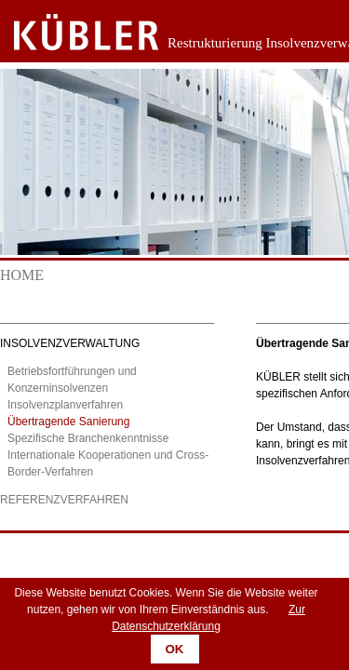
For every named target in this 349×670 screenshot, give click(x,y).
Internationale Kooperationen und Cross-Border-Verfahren (107, 463)
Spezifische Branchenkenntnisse (87, 438)
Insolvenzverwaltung (70, 343)
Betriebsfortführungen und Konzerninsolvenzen (72, 380)
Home (22, 275)
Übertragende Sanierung (68, 421)
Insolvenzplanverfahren (65, 404)
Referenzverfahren (64, 499)
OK (175, 649)
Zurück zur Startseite (72, 32)
